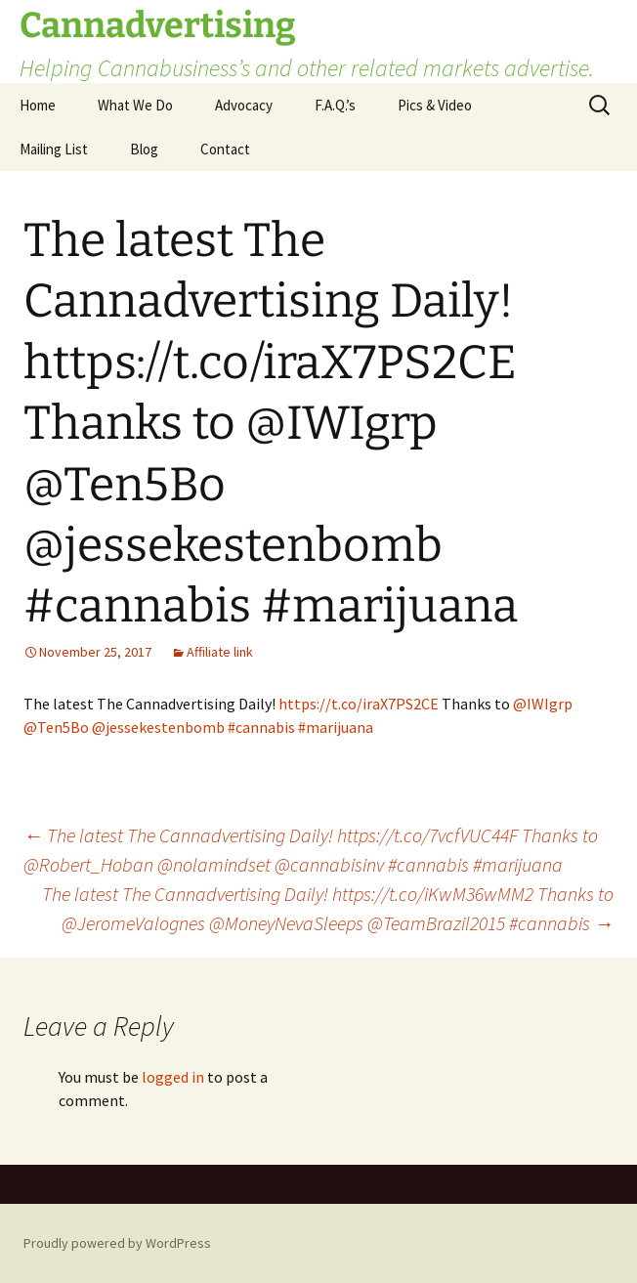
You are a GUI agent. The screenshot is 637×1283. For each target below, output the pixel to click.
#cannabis (261, 727)
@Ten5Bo (56, 727)
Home (38, 105)
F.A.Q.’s (335, 105)
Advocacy (244, 105)
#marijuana (335, 727)
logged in (173, 1077)
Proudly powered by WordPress (117, 1243)
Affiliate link (220, 652)
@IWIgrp (543, 703)
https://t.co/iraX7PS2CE (358, 703)
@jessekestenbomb (158, 727)
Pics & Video (435, 105)
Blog (144, 149)
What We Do (135, 105)
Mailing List (54, 149)
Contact (225, 149)
